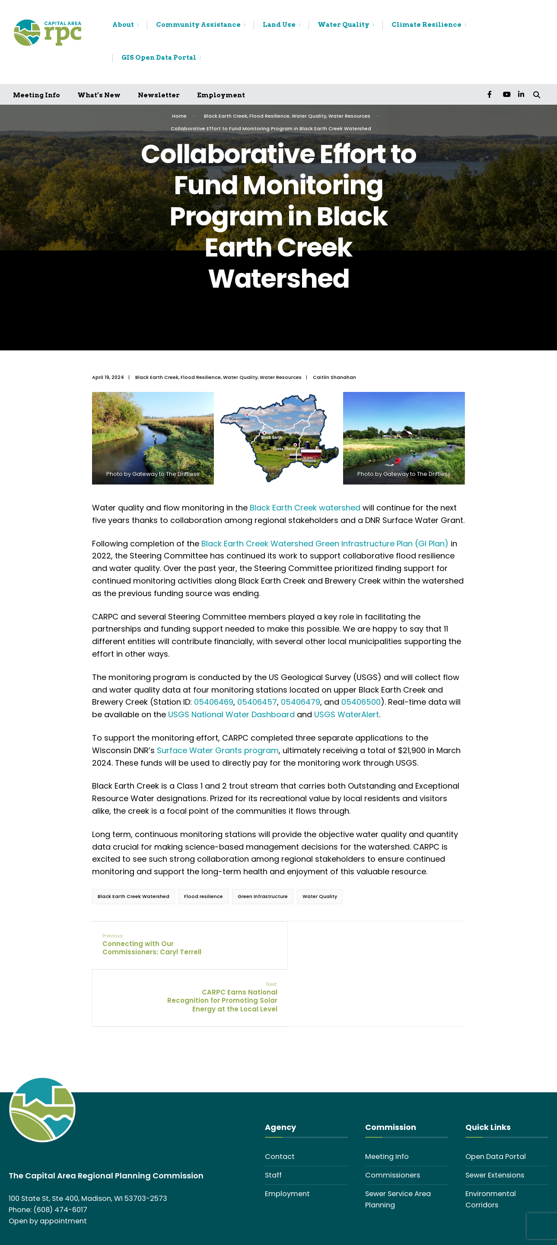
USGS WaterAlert (346, 714)
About (123, 25)
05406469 (213, 701)
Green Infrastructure (263, 896)
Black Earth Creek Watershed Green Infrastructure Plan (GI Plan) (325, 543)
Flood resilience (203, 896)
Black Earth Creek (225, 115)
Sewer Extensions (494, 1126)
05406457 (257, 701)
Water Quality (343, 25)
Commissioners (392, 1126)
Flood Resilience (269, 115)
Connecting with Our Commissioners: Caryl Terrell (152, 944)
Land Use (279, 25)
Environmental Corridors (490, 1150)
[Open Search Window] (536, 94)
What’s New (99, 95)
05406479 (300, 701)
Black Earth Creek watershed (305, 507)
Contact (280, 1108)
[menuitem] (129, 25)
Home (179, 115)
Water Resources (349, 115)
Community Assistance (198, 25)
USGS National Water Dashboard (231, 714)
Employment (221, 95)
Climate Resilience (426, 25)
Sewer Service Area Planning (398, 1150)
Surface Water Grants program (218, 750)
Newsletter (159, 95)
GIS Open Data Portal (158, 57)
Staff (273, 1126)
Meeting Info (36, 95)
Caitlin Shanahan (334, 377)
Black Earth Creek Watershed (133, 896)
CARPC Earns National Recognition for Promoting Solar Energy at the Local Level (401, 948)
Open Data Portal (495, 1108)
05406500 (361, 701)
